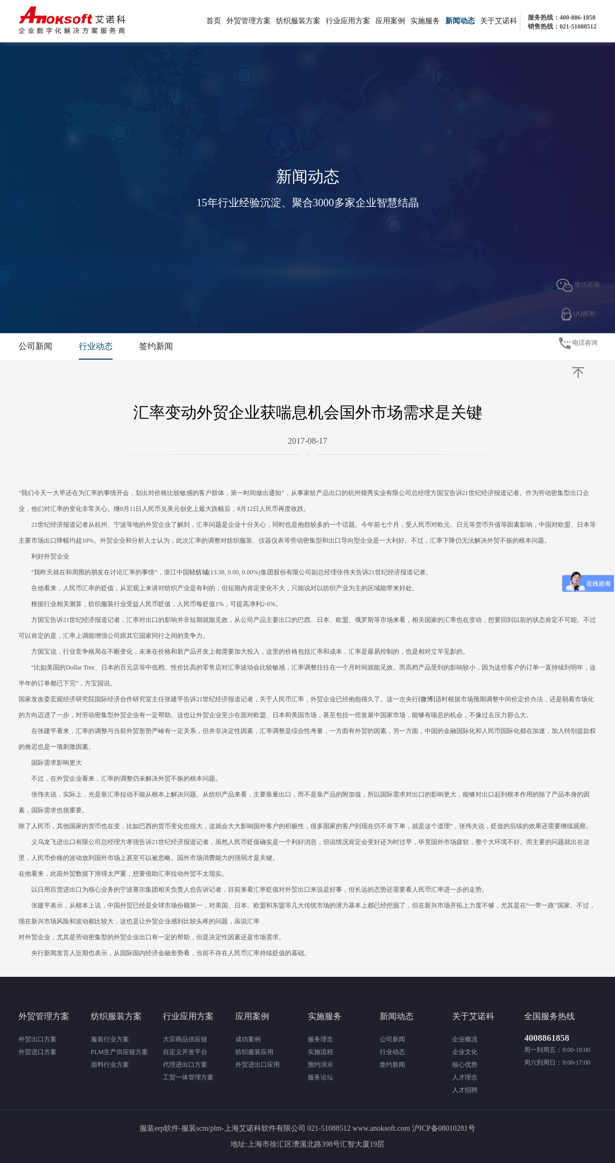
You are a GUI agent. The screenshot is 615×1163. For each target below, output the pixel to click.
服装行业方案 (110, 1039)
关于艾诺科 (498, 21)
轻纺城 (198, 572)
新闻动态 (460, 21)
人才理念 (465, 1077)
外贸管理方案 (248, 21)
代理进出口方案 (185, 1064)
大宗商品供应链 (185, 1039)
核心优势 (465, 1064)
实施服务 (425, 21)
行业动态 (96, 346)
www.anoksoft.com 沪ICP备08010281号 (414, 1128)
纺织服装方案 (298, 21)
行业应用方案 (348, 21)
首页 (213, 21)
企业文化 (465, 1052)
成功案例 (248, 1039)
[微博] (426, 699)
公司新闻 (35, 346)
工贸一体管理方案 (188, 1077)
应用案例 (390, 21)
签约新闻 (156, 346)
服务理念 (320, 1039)
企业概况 (465, 1039)
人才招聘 (465, 1090)
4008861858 (546, 1038)
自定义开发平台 (185, 1052)
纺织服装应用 (254, 1052)
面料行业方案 (110, 1064)
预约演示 (320, 1064)
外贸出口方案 (38, 1039)
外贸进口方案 (38, 1052)
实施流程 (320, 1052)
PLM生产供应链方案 (120, 1052)
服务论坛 (320, 1077)
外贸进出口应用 (257, 1064)
